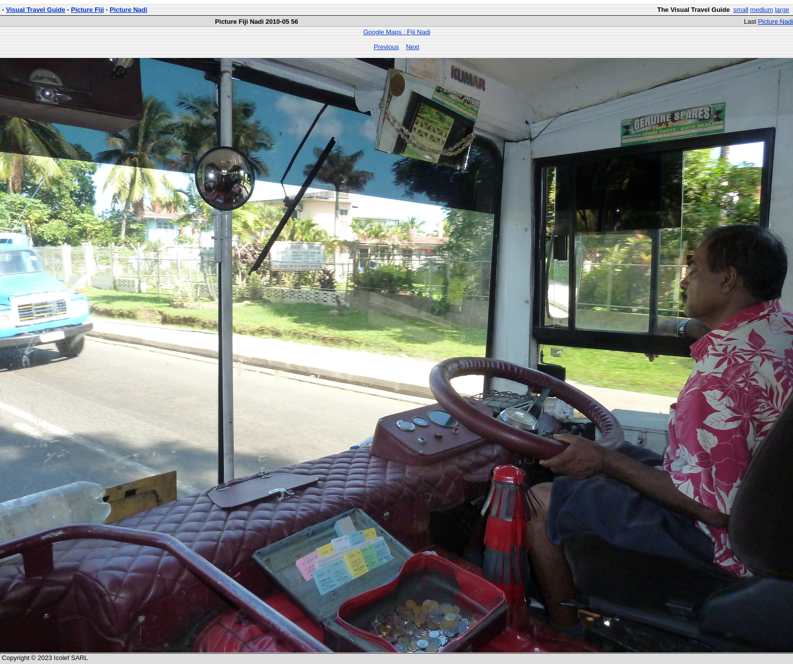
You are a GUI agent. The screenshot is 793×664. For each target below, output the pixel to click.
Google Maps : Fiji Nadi (396, 32)
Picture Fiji (87, 9)
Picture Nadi (128, 9)
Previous (386, 47)
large (782, 9)
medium (761, 9)
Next (412, 47)
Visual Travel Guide (35, 9)
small (741, 9)
